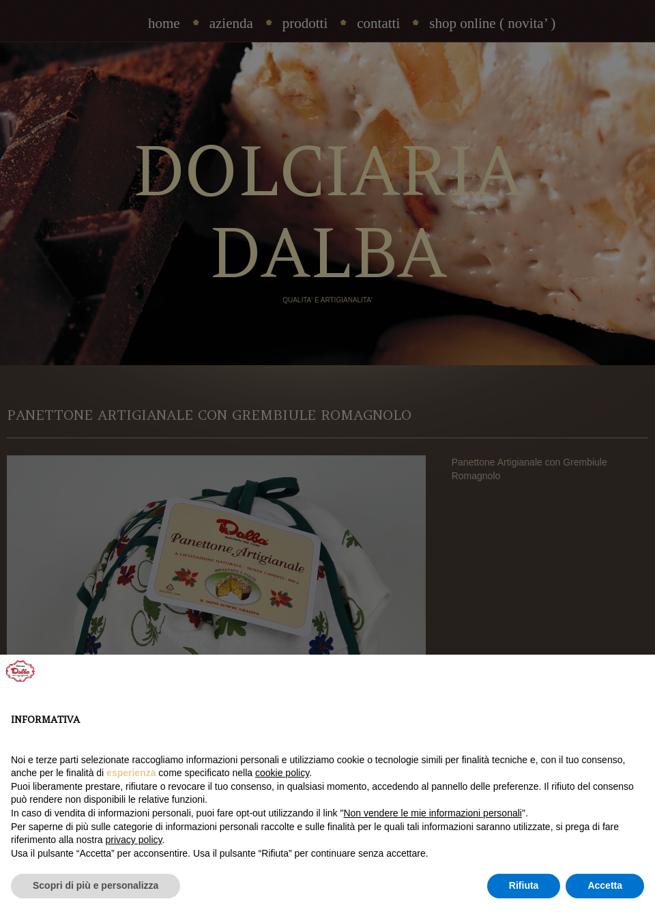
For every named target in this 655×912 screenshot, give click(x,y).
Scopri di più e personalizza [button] (95, 885)
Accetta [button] (604, 885)
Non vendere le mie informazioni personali (432, 813)
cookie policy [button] (282, 772)
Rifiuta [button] (524, 885)
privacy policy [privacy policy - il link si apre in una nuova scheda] (134, 839)
